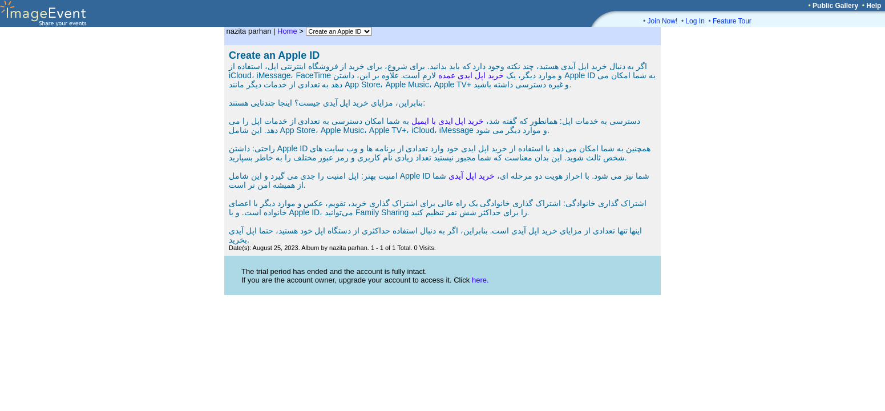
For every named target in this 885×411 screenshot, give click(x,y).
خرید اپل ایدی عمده (471, 75)
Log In (694, 21)
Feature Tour (732, 21)
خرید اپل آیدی (471, 175)
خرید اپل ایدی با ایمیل (447, 121)
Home (287, 31)
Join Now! (663, 21)
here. (480, 280)
